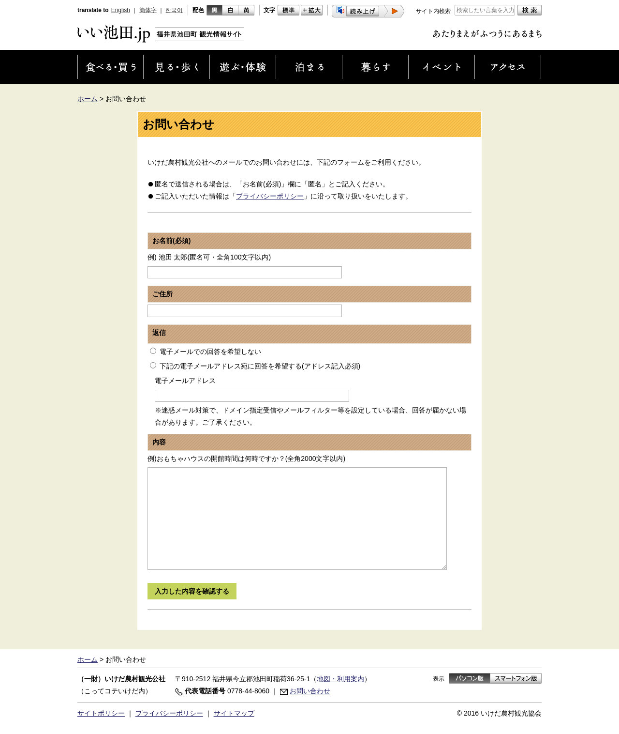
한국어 (174, 10)
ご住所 (162, 294)
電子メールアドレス (185, 380)
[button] (368, 11)
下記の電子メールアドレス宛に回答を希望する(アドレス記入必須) (260, 366)
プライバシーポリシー (270, 196)
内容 (159, 442)
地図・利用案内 (340, 679)
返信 (159, 332)
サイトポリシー (101, 713)
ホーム (87, 99)
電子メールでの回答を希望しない (210, 351)
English (120, 10)
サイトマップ (234, 713)
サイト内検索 (433, 11)
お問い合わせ (310, 691)
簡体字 (148, 10)
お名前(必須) (171, 241)
